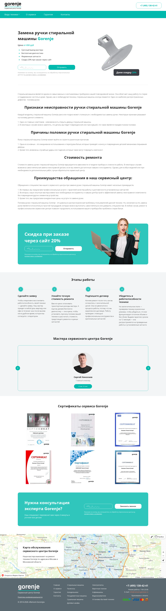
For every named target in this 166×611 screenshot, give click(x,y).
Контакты (65, 14)
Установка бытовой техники (103, 599)
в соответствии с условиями (35, 75)
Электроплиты (98, 585)
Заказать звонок (128, 506)
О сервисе (31, 14)
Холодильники (72, 592)
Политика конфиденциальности (30, 597)
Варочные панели (99, 589)
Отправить (62, 67)
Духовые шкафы (73, 603)
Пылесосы (71, 589)
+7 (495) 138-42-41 (148, 5)
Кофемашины (97, 592)
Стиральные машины (75, 585)
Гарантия (48, 14)
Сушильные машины (75, 599)
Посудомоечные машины (77, 596)
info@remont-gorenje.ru (139, 592)
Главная (57, 585)
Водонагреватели (99, 596)
